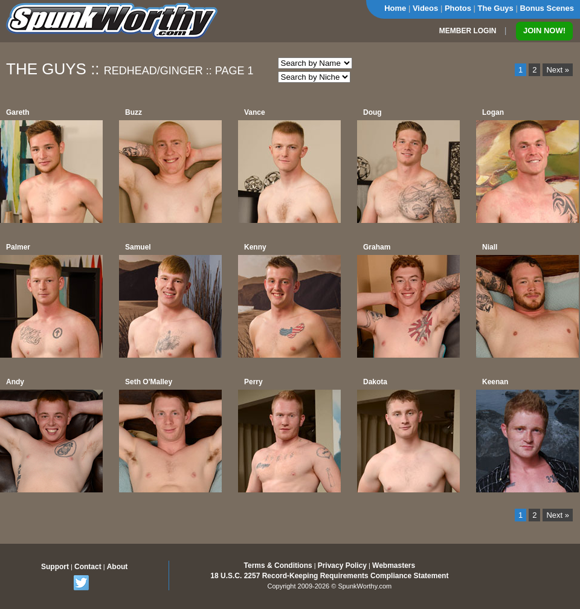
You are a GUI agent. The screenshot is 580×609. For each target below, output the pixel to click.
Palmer (18, 247)
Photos (458, 8)
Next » (557, 69)
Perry (253, 382)
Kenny (255, 247)
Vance (254, 112)
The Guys (496, 8)
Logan (493, 112)
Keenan (495, 382)
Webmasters (393, 565)
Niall (489, 247)
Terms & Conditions (278, 565)
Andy (15, 382)
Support (55, 566)
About (117, 566)
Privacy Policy (342, 565)
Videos (425, 8)
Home (395, 8)
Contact (88, 566)
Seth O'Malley (148, 382)
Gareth (18, 112)
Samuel (138, 247)
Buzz (133, 112)
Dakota (375, 382)
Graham (376, 247)
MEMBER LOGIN (468, 31)
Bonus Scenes (547, 8)
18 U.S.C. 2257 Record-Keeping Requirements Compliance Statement (329, 576)
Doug (372, 112)
